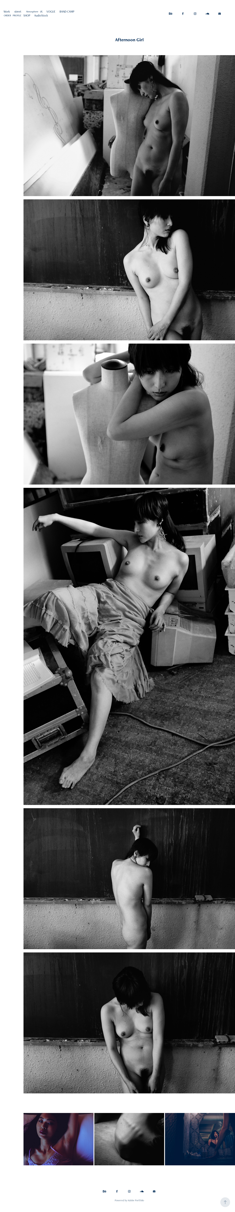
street (17, 11)
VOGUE (51, 11)
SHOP (26, 15)
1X (41, 11)
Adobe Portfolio (136, 1200)
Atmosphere (32, 11)
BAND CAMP (67, 11)
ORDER (7, 15)
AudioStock (41, 15)
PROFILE (17, 15)
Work (7, 11)
